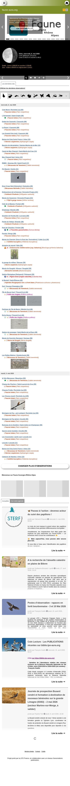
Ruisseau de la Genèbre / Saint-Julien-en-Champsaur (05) (22, 425)
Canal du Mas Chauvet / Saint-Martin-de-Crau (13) (19, 151)
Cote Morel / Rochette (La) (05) (12, 110)
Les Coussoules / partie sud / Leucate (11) (16, 437)
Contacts (37, 751)
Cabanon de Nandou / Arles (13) (13, 457)
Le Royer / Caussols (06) (10, 127)
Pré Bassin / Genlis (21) (10, 169)
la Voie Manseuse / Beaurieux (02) (14, 378)
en (66, 10)
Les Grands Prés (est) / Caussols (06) (15, 133)
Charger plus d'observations (35, 466)
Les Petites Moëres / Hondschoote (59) (15, 355)
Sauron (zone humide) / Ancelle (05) (14, 431)
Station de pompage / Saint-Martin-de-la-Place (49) (19, 332)
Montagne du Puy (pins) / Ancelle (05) (15, 419)
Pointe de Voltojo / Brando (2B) (13, 222)
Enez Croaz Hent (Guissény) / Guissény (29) (17, 186)
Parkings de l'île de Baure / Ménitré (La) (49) (17, 309)
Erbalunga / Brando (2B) (10, 210)
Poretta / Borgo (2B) (9, 234)
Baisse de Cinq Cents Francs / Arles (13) (16, 139)
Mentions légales (29, 751)
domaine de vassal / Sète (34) (12, 245)
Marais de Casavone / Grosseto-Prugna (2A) (17, 198)
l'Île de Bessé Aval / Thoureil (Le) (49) (15, 292)
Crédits (43, 751)
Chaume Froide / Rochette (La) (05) (14, 390)
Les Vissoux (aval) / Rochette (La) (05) (15, 396)
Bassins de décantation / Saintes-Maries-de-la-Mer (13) (21, 145)
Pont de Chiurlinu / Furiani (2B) (13, 228)
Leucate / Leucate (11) (9, 443)
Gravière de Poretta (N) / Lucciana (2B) (15, 216)
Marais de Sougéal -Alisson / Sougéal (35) (16, 268)
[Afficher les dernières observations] (12, 88)
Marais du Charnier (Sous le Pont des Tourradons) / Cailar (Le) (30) (25, 239)
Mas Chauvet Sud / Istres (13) (12, 157)
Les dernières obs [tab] (8, 84)
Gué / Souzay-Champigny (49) (12, 286)
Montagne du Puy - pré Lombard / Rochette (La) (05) (20, 413)
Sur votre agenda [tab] (17, 501)
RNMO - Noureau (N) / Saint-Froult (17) (15, 163)
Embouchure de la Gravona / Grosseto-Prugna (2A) (20, 192)
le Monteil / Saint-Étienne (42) (12, 280)
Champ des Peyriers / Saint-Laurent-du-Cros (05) (19, 384)
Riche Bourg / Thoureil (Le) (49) (13, 315)
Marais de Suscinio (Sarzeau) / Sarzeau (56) (17, 338)
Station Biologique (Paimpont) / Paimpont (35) (18, 274)
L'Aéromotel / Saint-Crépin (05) (13, 116)
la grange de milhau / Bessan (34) (13, 262)
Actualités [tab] (5, 501)
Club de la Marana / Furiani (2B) (13, 204)
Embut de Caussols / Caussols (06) (14, 122)
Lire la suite (58, 550)
